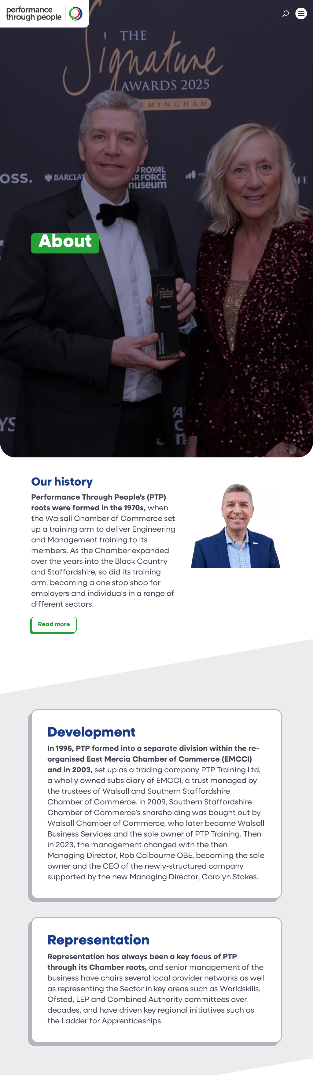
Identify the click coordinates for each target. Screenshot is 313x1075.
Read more (54, 625)
